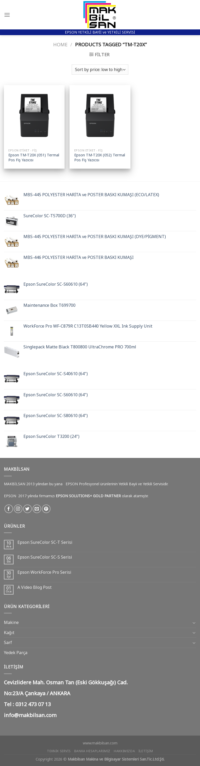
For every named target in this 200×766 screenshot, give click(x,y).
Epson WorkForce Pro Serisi (44, 572)
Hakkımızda (124, 751)
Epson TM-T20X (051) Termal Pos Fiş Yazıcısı (33, 157)
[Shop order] (100, 70)
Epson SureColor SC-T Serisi (44, 542)
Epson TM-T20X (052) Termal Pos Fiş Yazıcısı (99, 157)
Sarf (8, 642)
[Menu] (7, 14)
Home (60, 44)
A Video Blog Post (34, 587)
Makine (11, 622)
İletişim (146, 751)
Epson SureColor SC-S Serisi (44, 557)
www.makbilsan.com (100, 743)
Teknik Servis (59, 751)
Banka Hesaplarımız (92, 751)
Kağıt (9, 632)
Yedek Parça (15, 652)
